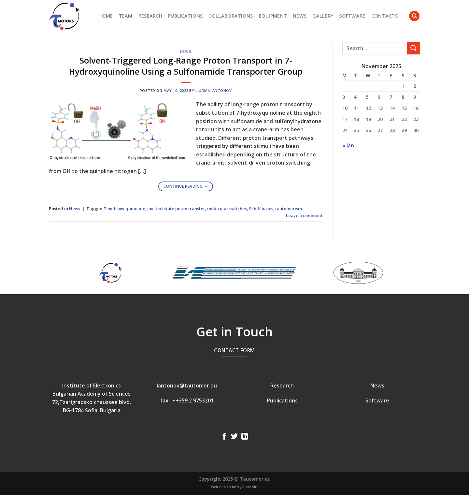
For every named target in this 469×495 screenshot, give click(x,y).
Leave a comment (304, 215)
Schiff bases (261, 208)
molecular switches (227, 208)
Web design (221, 487)
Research (150, 16)
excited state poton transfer (176, 208)
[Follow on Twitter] (234, 437)
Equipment (273, 16)
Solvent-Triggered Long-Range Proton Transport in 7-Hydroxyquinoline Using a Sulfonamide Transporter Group (186, 66)
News (299, 16)
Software (352, 16)
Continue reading (185, 186)
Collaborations (230, 16)
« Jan (348, 145)
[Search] (414, 16)
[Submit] (413, 48)
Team (126, 16)
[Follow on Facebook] (224, 437)
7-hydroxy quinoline (124, 208)
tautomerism (288, 208)
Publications (185, 16)
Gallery (322, 16)
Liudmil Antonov (213, 90)
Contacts (384, 16)
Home (105, 16)
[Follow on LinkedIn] (244, 437)
